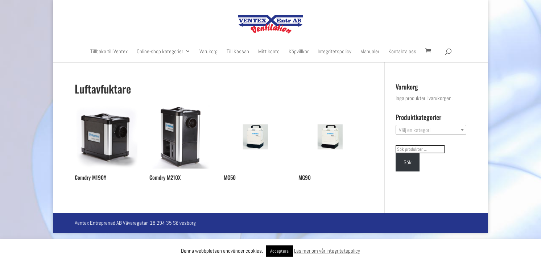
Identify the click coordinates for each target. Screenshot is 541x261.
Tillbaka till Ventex (109, 52)
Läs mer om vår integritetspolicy (327, 250)
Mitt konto (269, 52)
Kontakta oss (402, 52)
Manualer (369, 52)
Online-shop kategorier (160, 52)
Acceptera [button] (279, 251)
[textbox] (431, 130)
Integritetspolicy (334, 52)
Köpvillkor (299, 52)
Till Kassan (238, 52)
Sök (408, 162)
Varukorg (208, 52)
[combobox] (431, 130)
